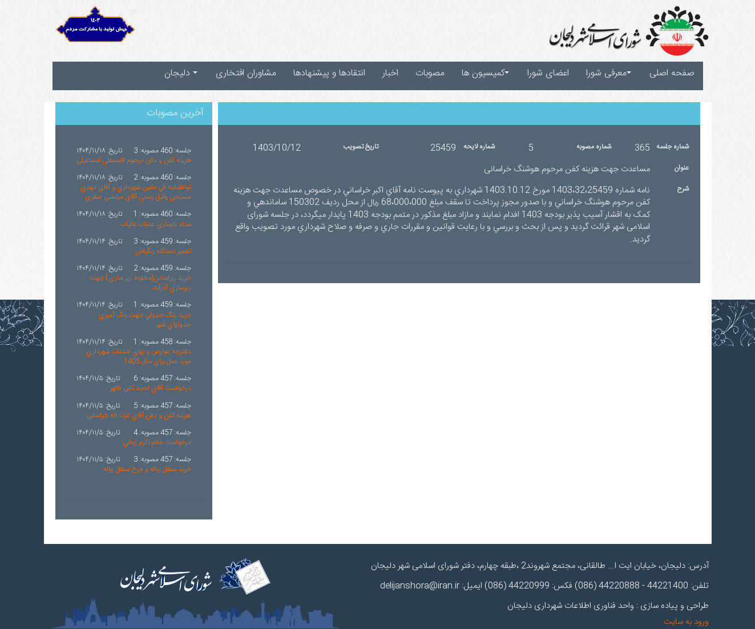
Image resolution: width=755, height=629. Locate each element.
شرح (683, 189)
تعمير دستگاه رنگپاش (163, 251)
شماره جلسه (672, 147)
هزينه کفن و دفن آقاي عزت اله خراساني (139, 415)
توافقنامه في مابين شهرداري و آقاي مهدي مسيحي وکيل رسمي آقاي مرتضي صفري (135, 192)
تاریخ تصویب (360, 147)
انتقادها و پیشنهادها (329, 73)
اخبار (390, 73)
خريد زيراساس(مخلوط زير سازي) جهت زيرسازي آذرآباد (140, 282)
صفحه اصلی (672, 73)
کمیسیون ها (485, 73)
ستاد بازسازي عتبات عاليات (155, 224)
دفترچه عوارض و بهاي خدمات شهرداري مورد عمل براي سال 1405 (138, 356)
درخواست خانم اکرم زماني (157, 442)
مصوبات (430, 73)
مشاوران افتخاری (246, 73)
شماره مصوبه (593, 147)
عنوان (681, 168)
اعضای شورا (548, 73)
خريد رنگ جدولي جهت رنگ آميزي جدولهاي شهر (145, 319)
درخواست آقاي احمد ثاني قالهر (150, 388)
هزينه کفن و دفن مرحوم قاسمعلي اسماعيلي (133, 160)
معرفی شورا (608, 73)
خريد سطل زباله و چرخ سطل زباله (147, 469)
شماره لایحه (479, 147)
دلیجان (180, 73)
